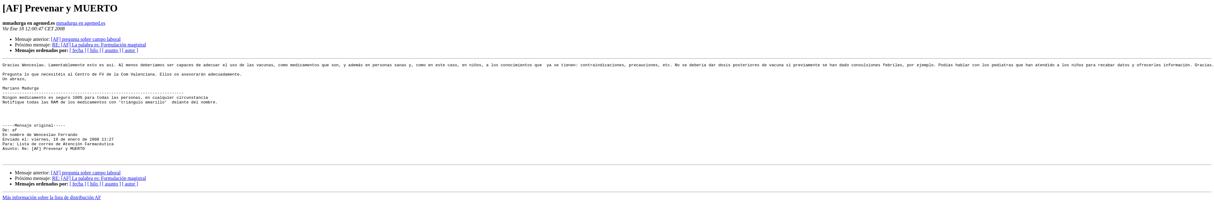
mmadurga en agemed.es (80, 23)
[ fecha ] (77, 50)
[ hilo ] (94, 50)
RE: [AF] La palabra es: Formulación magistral (99, 44)
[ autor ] (130, 50)
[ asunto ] (111, 50)
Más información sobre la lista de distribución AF (51, 217)
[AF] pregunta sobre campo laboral (86, 39)
